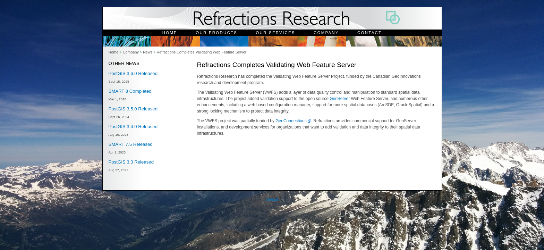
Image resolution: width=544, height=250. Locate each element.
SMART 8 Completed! (131, 91)
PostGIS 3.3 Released (131, 162)
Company (326, 33)
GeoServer (340, 98)
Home (169, 33)
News (147, 52)
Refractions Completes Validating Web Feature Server (201, 52)
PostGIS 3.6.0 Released (133, 73)
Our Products (216, 33)
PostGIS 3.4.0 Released (133, 126)
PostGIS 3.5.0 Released (133, 108)
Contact (369, 33)
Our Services (275, 33)
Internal (272, 199)
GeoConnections (290, 120)
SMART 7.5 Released (131, 144)
